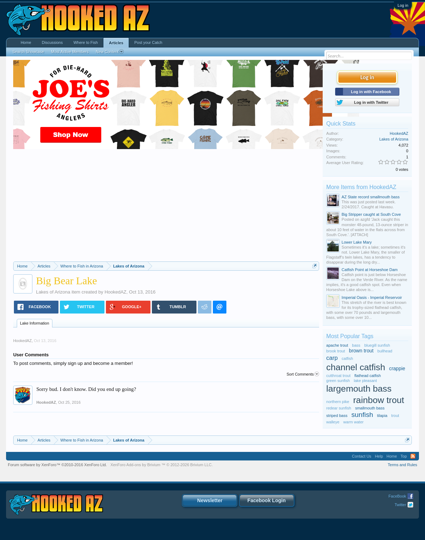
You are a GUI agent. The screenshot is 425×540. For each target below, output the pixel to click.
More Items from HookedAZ (361, 187)
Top (403, 456)
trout (395, 415)
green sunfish (338, 380)
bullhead (385, 351)
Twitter (400, 505)
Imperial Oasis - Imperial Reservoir (372, 297)
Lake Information (34, 323)
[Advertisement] (166, 208)
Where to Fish (85, 42)
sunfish (362, 414)
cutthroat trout (338, 375)
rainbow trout (378, 400)
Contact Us (361, 456)
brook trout (335, 351)
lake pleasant (365, 380)
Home (26, 42)
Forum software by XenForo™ (57, 465)
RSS (412, 456)
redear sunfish (338, 408)
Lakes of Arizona (53, 292)
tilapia (382, 415)
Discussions (52, 42)
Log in (403, 5)
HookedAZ (115, 292)
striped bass (336, 415)
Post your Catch (148, 42)
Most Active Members (70, 52)
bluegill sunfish (377, 345)
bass (356, 345)
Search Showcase (28, 52)
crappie (397, 368)
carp (332, 358)
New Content (110, 51)
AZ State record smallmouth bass (371, 197)
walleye (332, 422)
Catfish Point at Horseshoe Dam (370, 270)
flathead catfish (367, 375)
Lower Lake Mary (357, 242)
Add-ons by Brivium (162, 465)
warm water (353, 422)
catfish (347, 358)
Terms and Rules (403, 465)
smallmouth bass (370, 408)
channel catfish (355, 367)
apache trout (337, 345)
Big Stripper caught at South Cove (371, 214)
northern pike (337, 401)
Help (379, 456)
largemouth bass (358, 388)
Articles (116, 43)
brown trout (361, 350)
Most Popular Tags (349, 336)
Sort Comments (303, 374)
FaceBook (397, 496)
